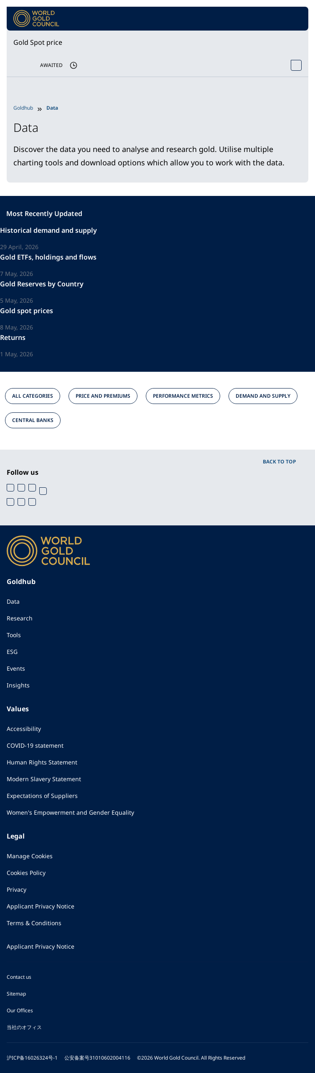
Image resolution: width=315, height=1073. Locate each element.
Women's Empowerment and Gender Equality (70, 812)
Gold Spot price (37, 42)
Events (16, 668)
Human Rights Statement (42, 762)
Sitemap (16, 993)
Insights (18, 685)
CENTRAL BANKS (32, 420)
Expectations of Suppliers (42, 796)
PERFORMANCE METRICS (183, 395)
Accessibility (24, 729)
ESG (12, 652)
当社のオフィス (24, 1027)
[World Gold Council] (36, 18)
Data (13, 601)
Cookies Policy (26, 873)
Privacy (16, 889)
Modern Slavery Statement (44, 779)
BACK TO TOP (279, 461)
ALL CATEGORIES (32, 395)
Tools (14, 635)
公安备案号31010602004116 (97, 1057)
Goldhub (23, 107)
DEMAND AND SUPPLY (263, 395)
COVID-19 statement (35, 745)
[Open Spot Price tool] (296, 65)
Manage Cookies (30, 856)
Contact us (19, 976)
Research (20, 618)
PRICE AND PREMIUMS (103, 395)
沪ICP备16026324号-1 (32, 1057)
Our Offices (20, 1010)
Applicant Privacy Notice (40, 906)
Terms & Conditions (34, 923)
